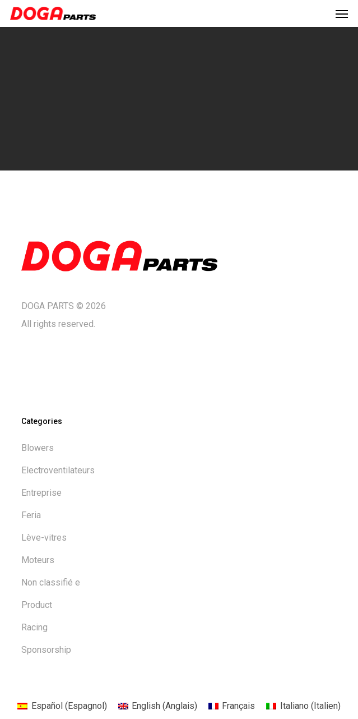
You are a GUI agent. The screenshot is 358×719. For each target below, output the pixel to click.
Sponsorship (46, 649)
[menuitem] (62, 706)
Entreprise (41, 492)
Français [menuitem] (238, 705)
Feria (31, 515)
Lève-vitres (44, 537)
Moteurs (37, 560)
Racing (34, 627)
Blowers (37, 448)
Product (36, 605)
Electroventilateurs (58, 470)
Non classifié (50, 582)
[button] (342, 13)
